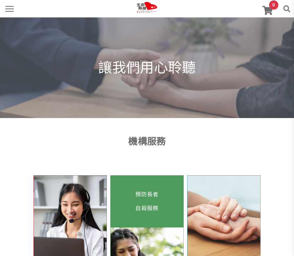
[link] (147, 7)
